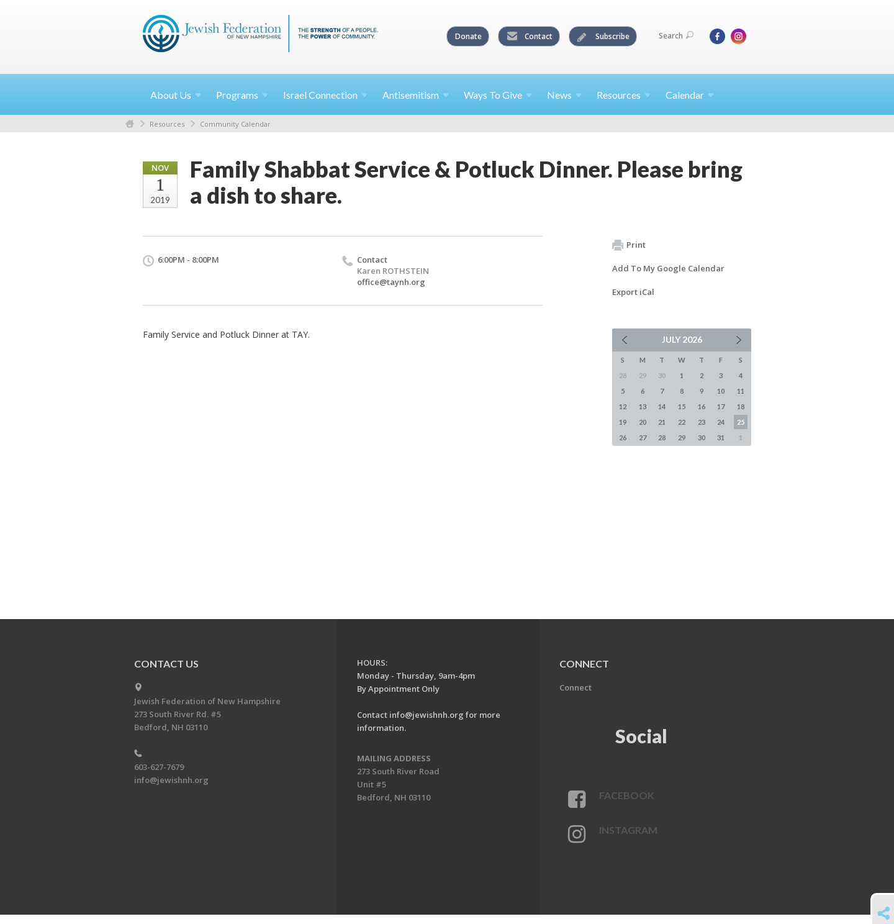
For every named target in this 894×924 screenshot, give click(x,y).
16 (701, 406)
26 (622, 437)
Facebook (626, 795)
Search (676, 35)
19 (622, 422)
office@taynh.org (391, 282)
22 (681, 422)
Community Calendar (235, 124)
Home (129, 124)
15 (681, 406)
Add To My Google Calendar (668, 268)
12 (622, 406)
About (175, 95)
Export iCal (633, 291)
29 (681, 437)
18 (740, 406)
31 (721, 437)
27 (642, 437)
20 (642, 422)
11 (740, 391)
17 (721, 406)
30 (701, 437)
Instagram (628, 830)
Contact (530, 36)
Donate (468, 36)
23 (701, 422)
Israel (325, 95)
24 (721, 422)
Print (629, 245)
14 (662, 406)
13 (642, 406)
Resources (167, 124)
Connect (575, 687)
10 (721, 391)
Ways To (498, 95)
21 (662, 422)
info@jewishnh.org (171, 780)
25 (740, 422)
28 (662, 437)
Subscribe (603, 36)
